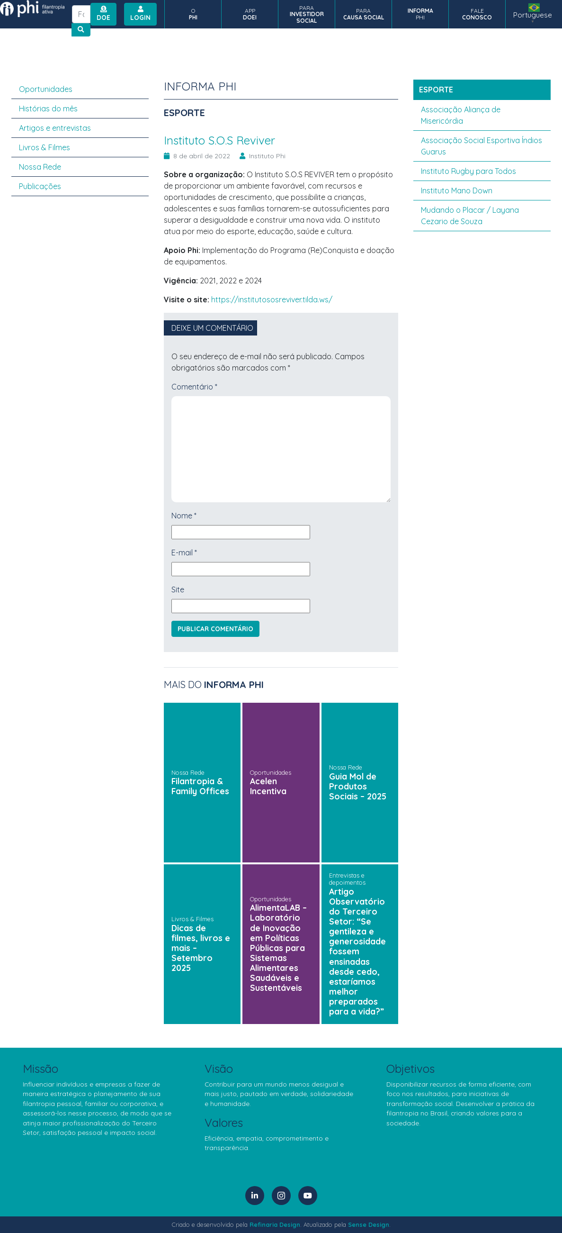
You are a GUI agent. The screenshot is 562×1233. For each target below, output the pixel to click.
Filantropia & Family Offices (200, 786)
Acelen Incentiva (268, 786)
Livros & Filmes (192, 919)
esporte (436, 89)
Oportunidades (270, 772)
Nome (183, 515)
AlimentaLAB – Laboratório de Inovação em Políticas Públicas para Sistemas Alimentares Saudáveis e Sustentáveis (278, 947)
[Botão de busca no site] (80, 29)
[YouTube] (307, 1195)
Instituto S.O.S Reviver (223, 140)
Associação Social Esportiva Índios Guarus (481, 146)
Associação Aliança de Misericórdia (460, 115)
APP (250, 14)
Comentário (194, 386)
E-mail (184, 552)
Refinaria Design (275, 1224)
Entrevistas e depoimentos (347, 878)
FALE (477, 14)
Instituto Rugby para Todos (468, 171)
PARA (306, 14)
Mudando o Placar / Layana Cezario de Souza (470, 215)
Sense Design (368, 1224)
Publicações (40, 186)
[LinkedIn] (254, 1195)
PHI (420, 14)
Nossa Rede (188, 772)
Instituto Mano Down (456, 190)
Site (177, 589)
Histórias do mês (48, 108)
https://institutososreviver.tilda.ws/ (271, 299)
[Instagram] (281, 1195)
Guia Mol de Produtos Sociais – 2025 (357, 786)
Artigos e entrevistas (55, 128)
